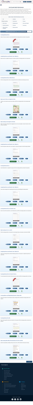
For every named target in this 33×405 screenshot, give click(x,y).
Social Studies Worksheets (27, 4)
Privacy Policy (23, 389)
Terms (22, 391)
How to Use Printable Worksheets (9, 390)
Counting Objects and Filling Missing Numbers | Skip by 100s (11, 299)
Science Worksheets (18, 4)
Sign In (25, 1)
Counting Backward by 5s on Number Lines (8, 212)
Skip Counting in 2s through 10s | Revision (8, 125)
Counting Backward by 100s (5, 321)
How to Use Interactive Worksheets (10, 389)
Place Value (5, 27)
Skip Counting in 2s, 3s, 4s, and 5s (6, 233)
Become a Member (24, 6)
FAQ (4, 391)
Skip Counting (5, 24)
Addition (14, 22)
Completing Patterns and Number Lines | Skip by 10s (10, 255)
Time (24, 22)
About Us (22, 387)
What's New (6, 394)
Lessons (5, 381)
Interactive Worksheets (9, 6)
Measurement (15, 31)
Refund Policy (23, 390)
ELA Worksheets (11, 4)
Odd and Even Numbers (5, 32)
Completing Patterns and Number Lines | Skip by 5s (9, 190)
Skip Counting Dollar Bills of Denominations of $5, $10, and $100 (12, 344)
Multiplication (15, 27)
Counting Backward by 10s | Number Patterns (8, 277)
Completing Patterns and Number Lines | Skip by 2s (9, 60)
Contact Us (23, 393)
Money (24, 24)
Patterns (14, 29)
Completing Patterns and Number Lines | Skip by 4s (9, 148)
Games (5, 382)
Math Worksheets (4, 4)
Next (29, 365)
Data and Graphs (26, 27)
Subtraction (15, 24)
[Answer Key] (19, 56)
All (3, 22)
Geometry (24, 29)
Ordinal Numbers (6, 29)
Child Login (29, 1)
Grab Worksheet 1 (13, 55)
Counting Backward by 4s (5, 169)
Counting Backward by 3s (5, 38)
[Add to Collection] (22, 56)
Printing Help (6, 393)
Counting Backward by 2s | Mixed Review (8, 81)
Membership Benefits (7, 387)
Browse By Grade (17, 6)
